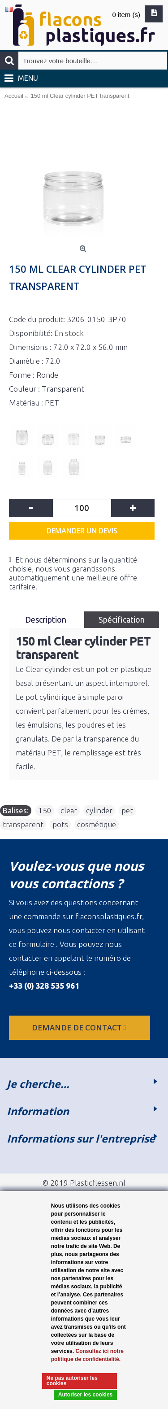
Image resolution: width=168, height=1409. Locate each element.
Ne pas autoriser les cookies (72, 1381)
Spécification (122, 619)
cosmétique (96, 824)
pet (127, 810)
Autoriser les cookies (85, 1395)
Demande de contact (80, 1027)
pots (60, 824)
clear (68, 810)
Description (46, 619)
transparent (23, 824)
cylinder (99, 810)
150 (45, 810)
